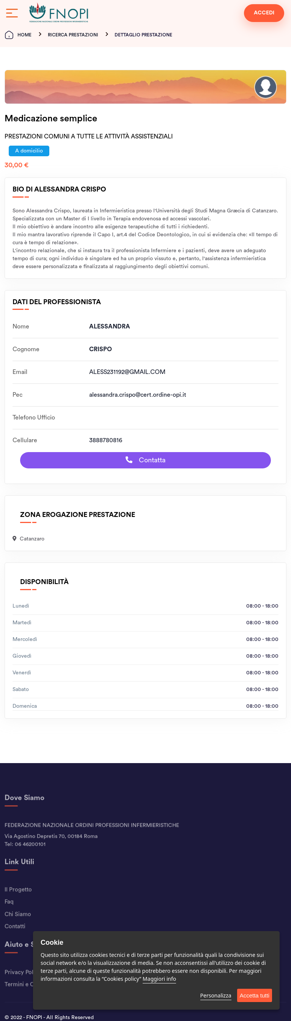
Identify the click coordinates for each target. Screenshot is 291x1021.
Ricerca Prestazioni (73, 35)
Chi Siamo (18, 928)
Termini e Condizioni (31, 999)
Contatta (145, 459)
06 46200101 (30, 858)
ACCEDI (264, 13)
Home (18, 34)
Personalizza (215, 995)
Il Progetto (18, 903)
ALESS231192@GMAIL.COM (127, 372)
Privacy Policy (23, 986)
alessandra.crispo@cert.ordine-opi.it (137, 395)
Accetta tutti (254, 995)
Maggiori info (159, 978)
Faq (9, 916)
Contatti (15, 941)
